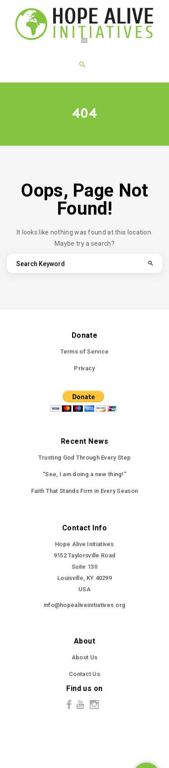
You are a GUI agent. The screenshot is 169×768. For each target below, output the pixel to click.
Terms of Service (84, 351)
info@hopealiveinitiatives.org (85, 605)
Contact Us (84, 674)
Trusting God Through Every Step (84, 457)
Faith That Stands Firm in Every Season (84, 490)
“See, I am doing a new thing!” (84, 474)
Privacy (84, 368)
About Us (84, 657)
